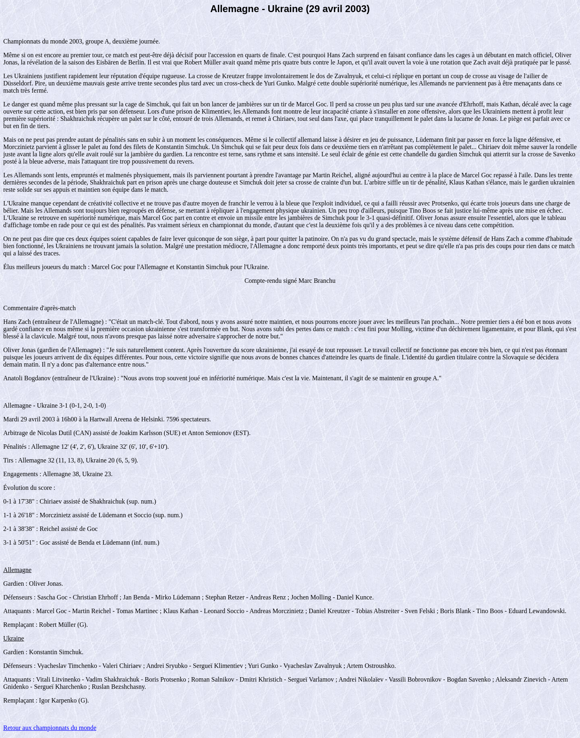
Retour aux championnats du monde (49, 727)
